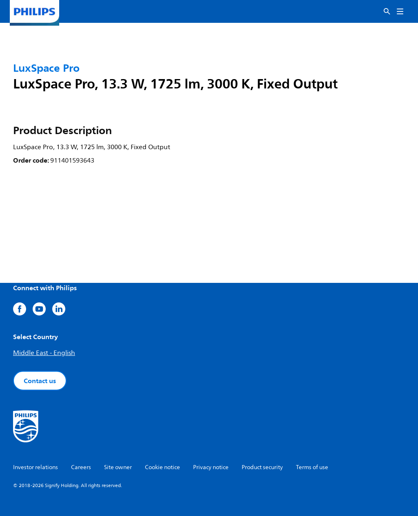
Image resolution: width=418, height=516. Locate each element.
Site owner (118, 467)
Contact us (40, 380)
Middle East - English (44, 353)
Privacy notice (211, 467)
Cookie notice (162, 467)
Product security (262, 467)
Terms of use (312, 467)
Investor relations (35, 467)
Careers (81, 467)
